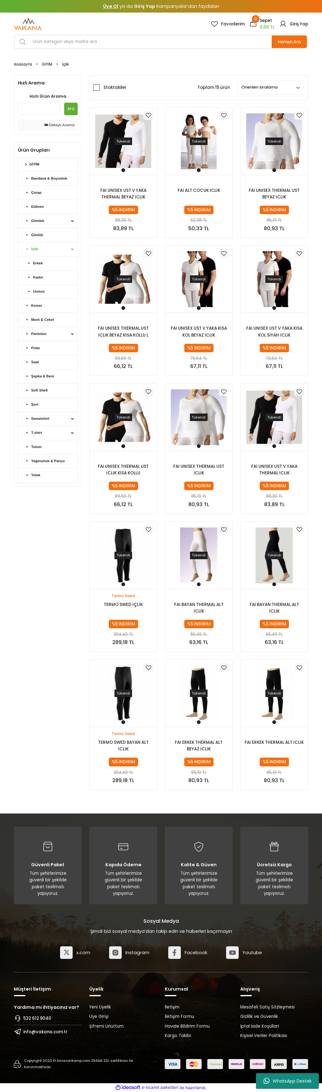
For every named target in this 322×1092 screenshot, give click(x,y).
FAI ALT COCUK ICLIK (199, 190)
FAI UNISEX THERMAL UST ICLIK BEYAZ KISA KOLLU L (123, 331)
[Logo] (28, 23)
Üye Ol (110, 6)
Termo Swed (123, 595)
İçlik (65, 64)
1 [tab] (123, 170)
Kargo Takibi (178, 1036)
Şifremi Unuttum (106, 1026)
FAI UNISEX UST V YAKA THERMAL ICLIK (274, 469)
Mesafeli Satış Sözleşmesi (267, 1007)
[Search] (161, 41)
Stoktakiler (114, 87)
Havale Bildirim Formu (187, 1026)
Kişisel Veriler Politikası (263, 1036)
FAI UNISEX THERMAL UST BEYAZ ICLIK (274, 193)
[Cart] (262, 24)
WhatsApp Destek (288, 1081)
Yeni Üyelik (100, 1007)
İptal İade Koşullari (259, 1026)
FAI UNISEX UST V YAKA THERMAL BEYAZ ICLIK (123, 193)
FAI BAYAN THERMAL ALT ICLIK (199, 608)
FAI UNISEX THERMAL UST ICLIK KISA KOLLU (123, 469)
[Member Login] (293, 24)
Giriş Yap (144, 6)
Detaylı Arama (60, 124)
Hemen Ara (289, 42)
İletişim (172, 1007)
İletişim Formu (179, 1016)
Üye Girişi (98, 1016)
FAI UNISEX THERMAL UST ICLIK (198, 469)
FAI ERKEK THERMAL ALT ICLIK (274, 742)
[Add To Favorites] (148, 115)
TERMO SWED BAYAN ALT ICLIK (123, 745)
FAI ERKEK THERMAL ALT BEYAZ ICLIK (199, 745)
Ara (71, 109)
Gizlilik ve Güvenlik (259, 1016)
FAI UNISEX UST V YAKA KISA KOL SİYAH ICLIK (274, 331)
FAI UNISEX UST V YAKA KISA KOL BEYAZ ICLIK (199, 331)
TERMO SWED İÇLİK (123, 605)
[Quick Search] (39, 109)
